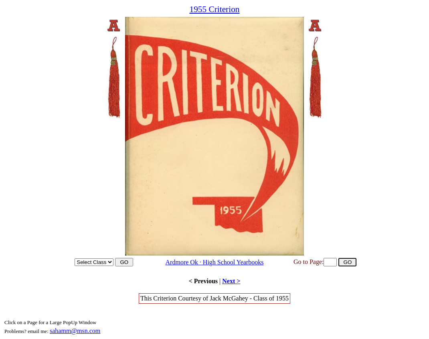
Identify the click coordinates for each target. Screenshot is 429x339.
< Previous (203, 281)
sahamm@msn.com (75, 330)
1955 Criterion (214, 9)
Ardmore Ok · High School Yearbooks (215, 262)
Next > (231, 281)
